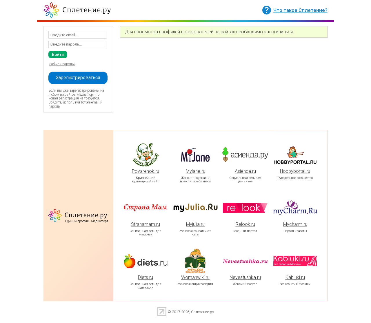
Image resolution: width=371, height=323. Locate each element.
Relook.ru (245, 224)
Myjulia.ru (195, 224)
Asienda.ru (245, 171)
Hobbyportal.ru (295, 171)
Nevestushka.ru (245, 277)
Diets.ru (145, 277)
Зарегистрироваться (78, 77)
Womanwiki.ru (195, 277)
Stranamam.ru (145, 224)
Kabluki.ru (295, 277)
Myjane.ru (195, 171)
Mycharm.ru (295, 224)
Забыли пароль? (62, 64)
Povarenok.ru (145, 171)
